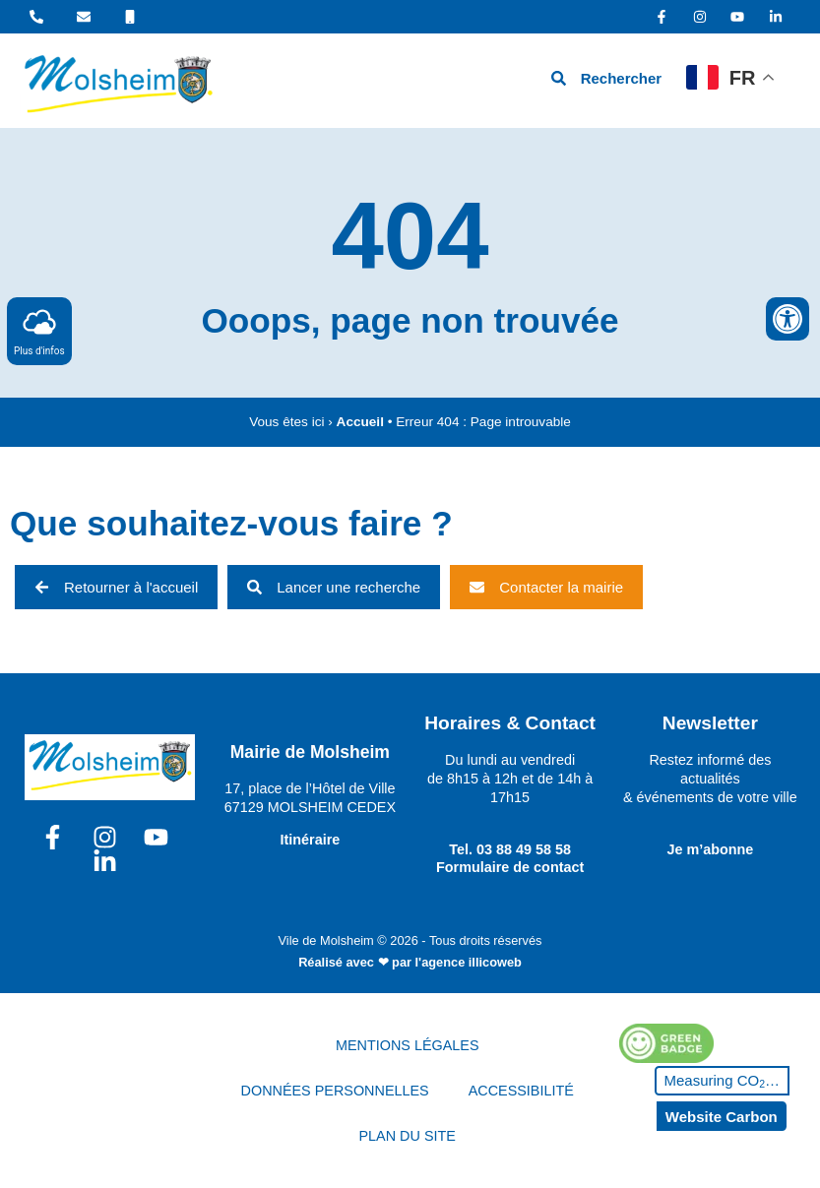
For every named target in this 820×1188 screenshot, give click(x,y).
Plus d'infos (39, 330)
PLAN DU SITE (407, 1136)
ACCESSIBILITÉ (521, 1090)
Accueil (360, 421)
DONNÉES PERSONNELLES (335, 1090)
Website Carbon (721, 1116)
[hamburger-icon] (495, 81)
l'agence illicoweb (468, 962)
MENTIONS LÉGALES (407, 1045)
